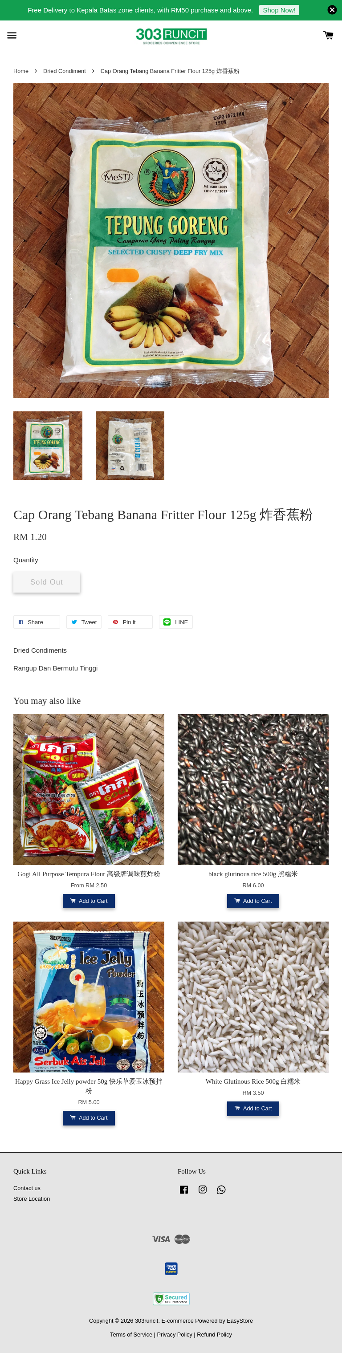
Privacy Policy (174, 1334)
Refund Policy (214, 1334)
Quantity (25, 560)
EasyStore (240, 1320)
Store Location (31, 1198)
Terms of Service (131, 1334)
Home (20, 71)
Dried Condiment (64, 71)
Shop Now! (279, 10)
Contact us (27, 1188)
